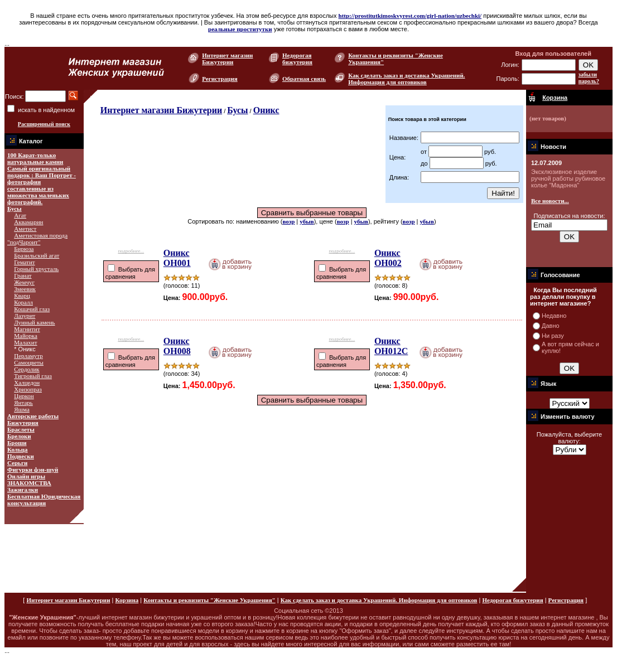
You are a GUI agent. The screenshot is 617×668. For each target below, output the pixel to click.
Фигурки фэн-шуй (32, 469)
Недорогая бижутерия (297, 58)
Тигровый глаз (33, 375)
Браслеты (21, 429)
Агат (20, 215)
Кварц (22, 295)
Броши (17, 442)
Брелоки (19, 436)
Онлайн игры (26, 476)
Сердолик (26, 369)
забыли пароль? (589, 77)
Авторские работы (33, 416)
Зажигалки (22, 489)
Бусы (14, 208)
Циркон (24, 396)
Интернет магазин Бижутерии (227, 58)
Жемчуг (24, 282)
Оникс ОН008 (177, 346)
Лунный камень (34, 322)
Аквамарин (28, 222)
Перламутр (28, 355)
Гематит (24, 262)
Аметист (25, 228)
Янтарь (23, 402)
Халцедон (27, 382)
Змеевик (25, 288)
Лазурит (24, 315)
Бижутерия (22, 422)
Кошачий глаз (32, 309)
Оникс (266, 110)
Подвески (20, 456)
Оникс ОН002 (388, 258)
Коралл (23, 302)
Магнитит (27, 329)
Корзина (126, 600)
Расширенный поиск (44, 124)
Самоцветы (29, 362)
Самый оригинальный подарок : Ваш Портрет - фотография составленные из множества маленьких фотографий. (41, 185)
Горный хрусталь (36, 268)
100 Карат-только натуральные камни (35, 158)
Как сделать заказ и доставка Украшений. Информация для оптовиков (406, 78)
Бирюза (23, 248)
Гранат (22, 275)
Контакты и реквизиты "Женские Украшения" (209, 600)
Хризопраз (28, 389)
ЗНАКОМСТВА (29, 483)
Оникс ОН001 (177, 258)
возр (288, 221)
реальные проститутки (240, 29)
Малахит (25, 342)
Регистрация (219, 78)
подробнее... (131, 249)
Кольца (17, 449)
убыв (307, 221)
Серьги (17, 462)
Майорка (25, 335)
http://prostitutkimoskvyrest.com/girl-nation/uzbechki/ (410, 15)
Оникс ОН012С (391, 346)
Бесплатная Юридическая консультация (43, 499)
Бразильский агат (36, 255)
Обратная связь (304, 78)
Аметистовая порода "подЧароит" (37, 238)
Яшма (22, 409)
